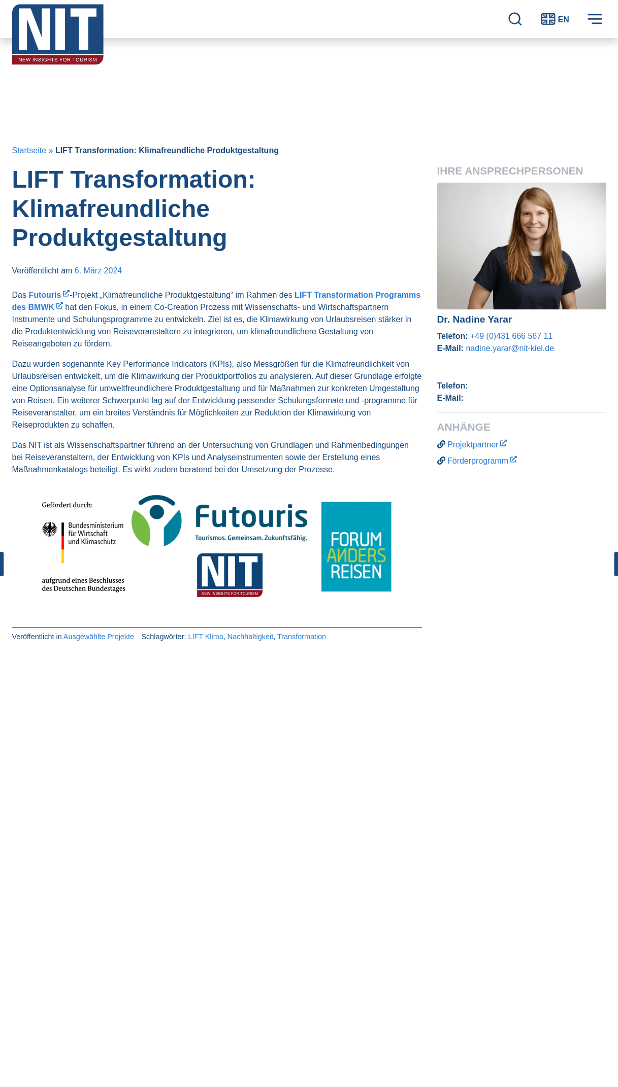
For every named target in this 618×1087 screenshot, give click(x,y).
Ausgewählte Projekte (98, 637)
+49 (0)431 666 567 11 (511, 336)
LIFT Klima (205, 637)
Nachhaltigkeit (250, 637)
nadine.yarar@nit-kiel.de (510, 348)
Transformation (301, 637)
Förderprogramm (477, 461)
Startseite (29, 150)
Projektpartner (473, 444)
